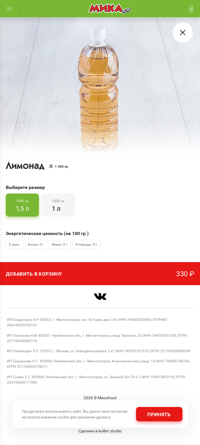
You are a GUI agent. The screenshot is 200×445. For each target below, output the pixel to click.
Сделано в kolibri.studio (100, 430)
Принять (159, 414)
